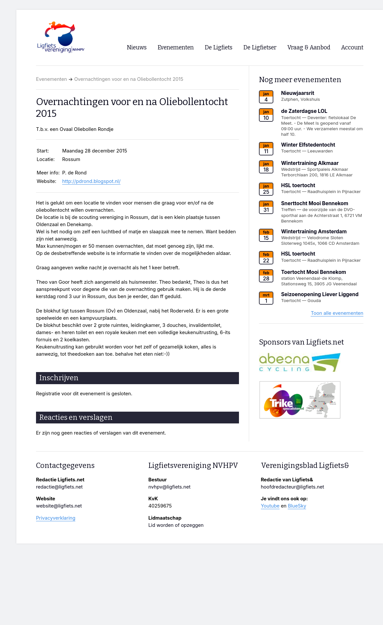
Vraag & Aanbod (308, 47)
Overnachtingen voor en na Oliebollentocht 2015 (128, 79)
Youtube (270, 506)
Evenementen (51, 79)
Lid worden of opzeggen (176, 525)
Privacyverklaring (55, 518)
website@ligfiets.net (59, 506)
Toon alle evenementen (337, 313)
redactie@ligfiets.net (59, 487)
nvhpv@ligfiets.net (169, 487)
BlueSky (297, 506)
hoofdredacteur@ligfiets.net (292, 487)
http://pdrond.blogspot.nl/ (91, 181)
